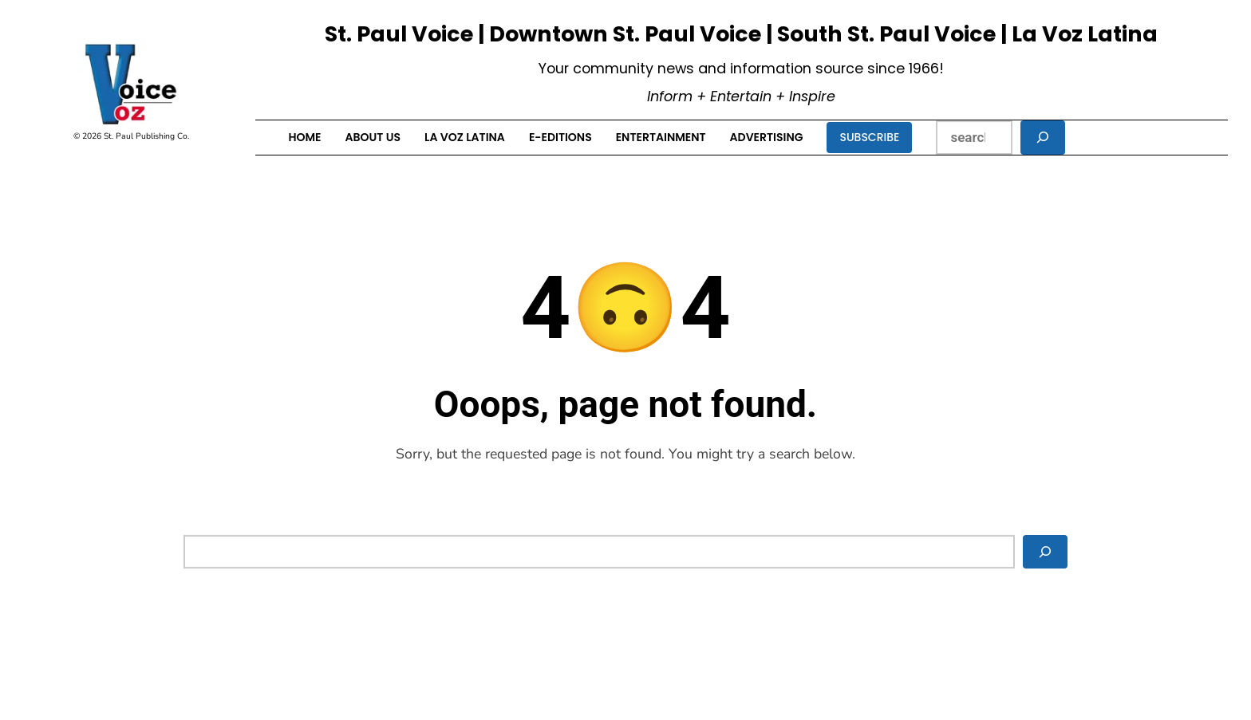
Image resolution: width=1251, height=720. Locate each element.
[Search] (1042, 137)
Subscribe (869, 137)
